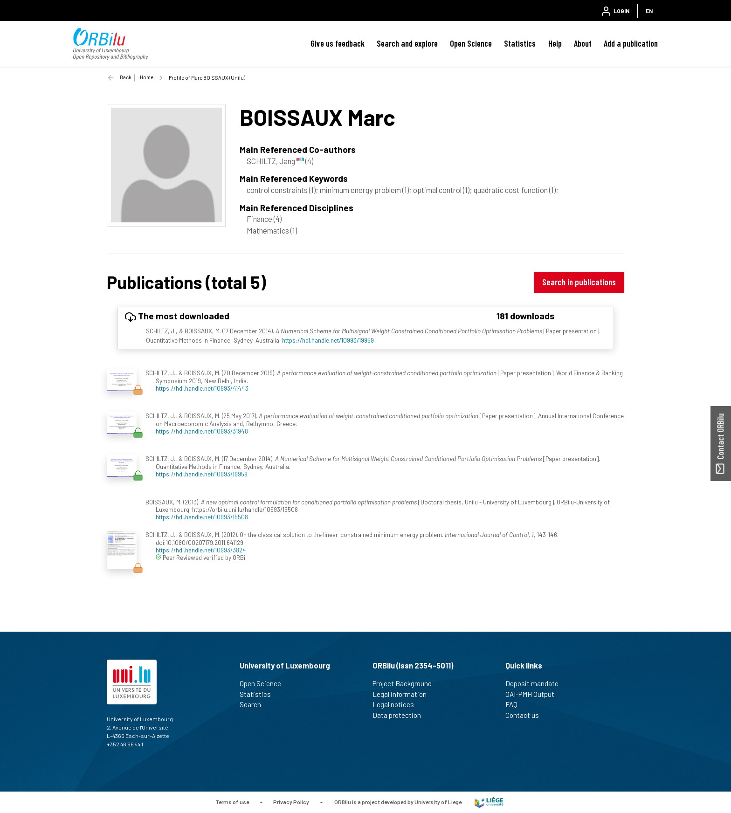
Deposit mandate (535, 683)
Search (254, 704)
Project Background (406, 683)
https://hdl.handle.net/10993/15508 (202, 517)
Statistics (520, 43)
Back (125, 77)
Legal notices (397, 704)
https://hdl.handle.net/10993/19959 (328, 340)
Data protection (400, 715)
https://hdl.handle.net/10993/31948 (202, 431)
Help (555, 43)
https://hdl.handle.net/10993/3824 (201, 550)
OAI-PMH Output (533, 694)
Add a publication (631, 43)
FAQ (515, 704)
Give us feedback (337, 43)
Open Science (471, 43)
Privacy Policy (291, 801)
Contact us (526, 715)
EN (649, 10)
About (583, 43)
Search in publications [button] (579, 281)
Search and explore (407, 43)
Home (146, 77)
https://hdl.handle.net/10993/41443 (202, 388)
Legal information (403, 694)
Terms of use (232, 801)
